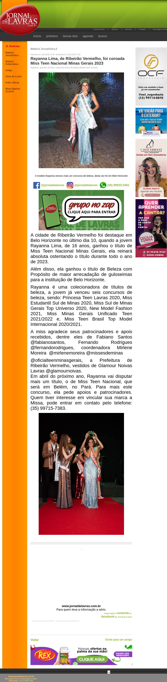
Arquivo (115, 29)
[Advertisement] (81, 574)
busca (102, 36)
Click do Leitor (14, 76)
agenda (88, 36)
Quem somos (99, 29)
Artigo (9, 70)
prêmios (52, 36)
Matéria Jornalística (12, 54)
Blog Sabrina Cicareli (13, 90)
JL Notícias (13, 46)
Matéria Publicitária (12, 62)
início (37, 36)
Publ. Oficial (12, 82)
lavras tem (70, 36)
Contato (142, 29)
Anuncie (128, 29)
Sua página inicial (160, 29)
